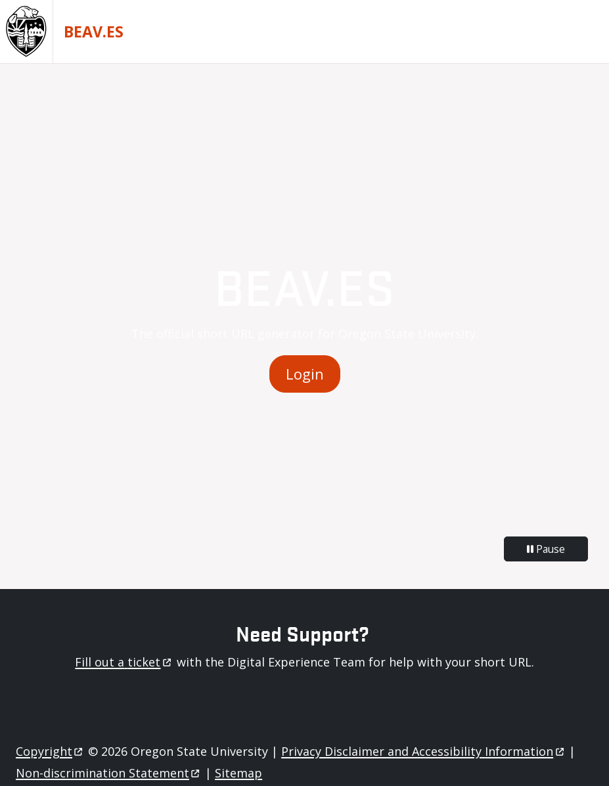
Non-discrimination (109, 773)
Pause (546, 549)
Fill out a (124, 662)
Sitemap (238, 773)
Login (305, 373)
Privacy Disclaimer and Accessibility (423, 751)
